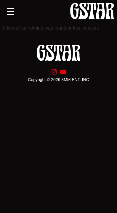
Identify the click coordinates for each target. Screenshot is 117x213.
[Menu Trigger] (10, 12)
